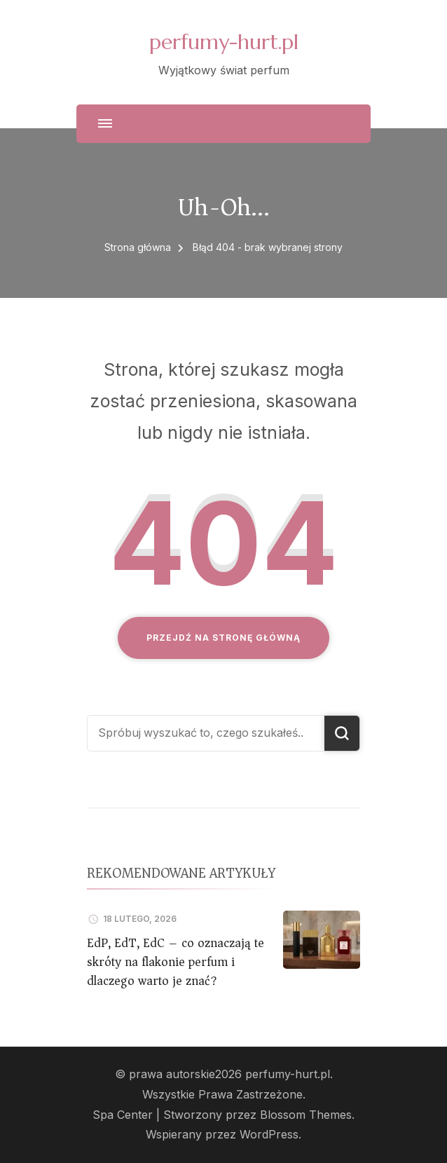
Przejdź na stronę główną (223, 637)
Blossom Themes (306, 1115)
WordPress (269, 1134)
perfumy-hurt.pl (223, 42)
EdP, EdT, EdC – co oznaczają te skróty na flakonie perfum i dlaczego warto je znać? (175, 962)
